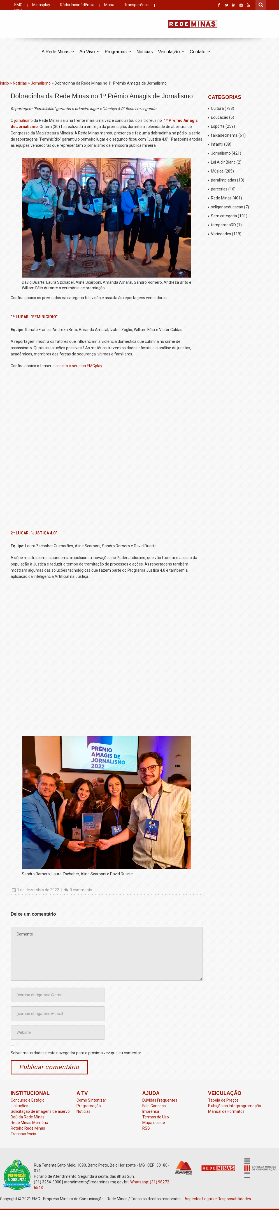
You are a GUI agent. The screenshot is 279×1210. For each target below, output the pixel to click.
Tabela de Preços (223, 1100)
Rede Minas (221, 198)
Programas (118, 51)
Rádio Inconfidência (77, 5)
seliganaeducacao (227, 207)
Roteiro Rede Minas (28, 1128)
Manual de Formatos (226, 1111)
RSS (146, 1128)
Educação (219, 117)
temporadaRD (223, 225)
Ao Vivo (89, 51)
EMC (18, 5)
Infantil (217, 144)
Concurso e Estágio (28, 1100)
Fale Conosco (154, 1106)
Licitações (19, 1106)
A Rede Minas (57, 51)
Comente (107, 954)
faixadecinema (224, 135)
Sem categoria (224, 216)
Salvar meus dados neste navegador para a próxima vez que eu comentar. (76, 1053)
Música (217, 171)
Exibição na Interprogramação (234, 1106)
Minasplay (41, 5)
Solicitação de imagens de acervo (40, 1111)
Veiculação (171, 51)
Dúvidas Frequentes (159, 1100)
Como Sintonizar (91, 1100)
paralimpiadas (223, 180)
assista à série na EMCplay (78, 366)
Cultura (217, 108)
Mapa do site (153, 1122)
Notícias (144, 51)
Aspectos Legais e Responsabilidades (218, 1199)
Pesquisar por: (261, 4)
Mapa (109, 5)
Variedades (221, 234)
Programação (88, 1106)
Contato (200, 51)
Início (4, 83)
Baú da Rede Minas (28, 1117)
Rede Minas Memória (29, 1122)
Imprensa (150, 1111)
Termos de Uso (155, 1117)
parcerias (219, 189)
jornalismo (24, 120)
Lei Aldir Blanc (223, 162)
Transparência (137, 5)
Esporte (218, 126)
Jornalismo (41, 83)
